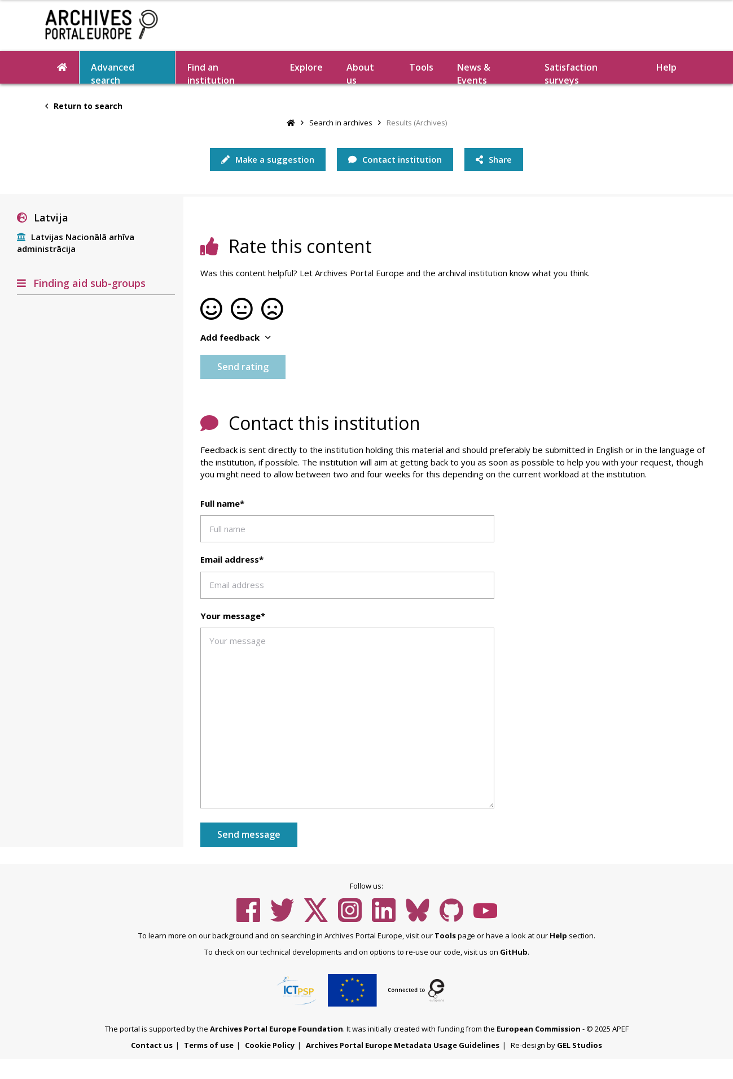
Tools (421, 67)
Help (666, 67)
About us (360, 72)
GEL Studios (579, 1045)
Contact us (152, 1045)
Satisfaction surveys (571, 72)
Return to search (83, 106)
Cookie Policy (270, 1045)
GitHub (514, 952)
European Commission (539, 1029)
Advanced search (112, 72)
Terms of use (209, 1045)
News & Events (473, 72)
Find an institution (211, 72)
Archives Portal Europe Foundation (276, 1029)
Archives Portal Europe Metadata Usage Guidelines (402, 1045)
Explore (306, 67)
